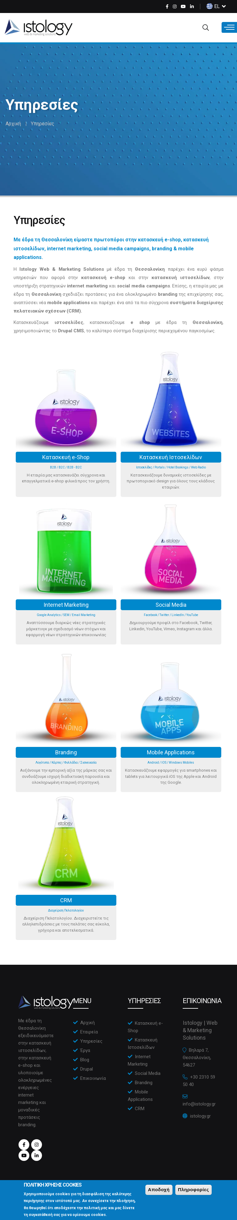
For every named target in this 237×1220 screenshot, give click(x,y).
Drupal (86, 1069)
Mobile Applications (171, 752)
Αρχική (13, 124)
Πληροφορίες (193, 1192)
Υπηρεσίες (91, 1041)
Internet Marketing (66, 604)
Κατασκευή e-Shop (65, 457)
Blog (84, 1060)
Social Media (171, 604)
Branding (66, 752)
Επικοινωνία (93, 1078)
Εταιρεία (89, 1032)
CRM (66, 900)
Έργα (85, 1050)
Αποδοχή (159, 1192)
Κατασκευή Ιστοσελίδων (170, 457)
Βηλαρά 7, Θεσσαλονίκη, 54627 (197, 1057)
